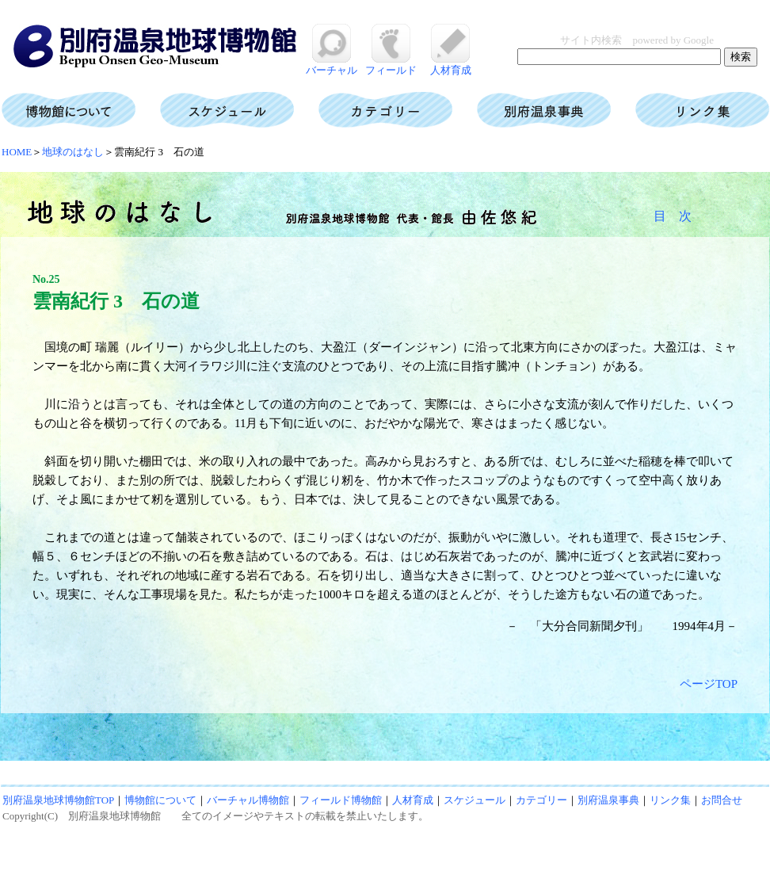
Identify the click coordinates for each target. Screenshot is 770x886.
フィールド (391, 64)
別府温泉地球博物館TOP (58, 800)
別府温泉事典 (608, 800)
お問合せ (721, 800)
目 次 (672, 216)
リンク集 (670, 800)
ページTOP (709, 684)
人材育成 (450, 64)
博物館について (160, 800)
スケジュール (474, 800)
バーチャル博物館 (248, 800)
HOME (17, 152)
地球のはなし (73, 152)
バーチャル (331, 64)
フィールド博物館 (340, 800)
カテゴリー (541, 800)
